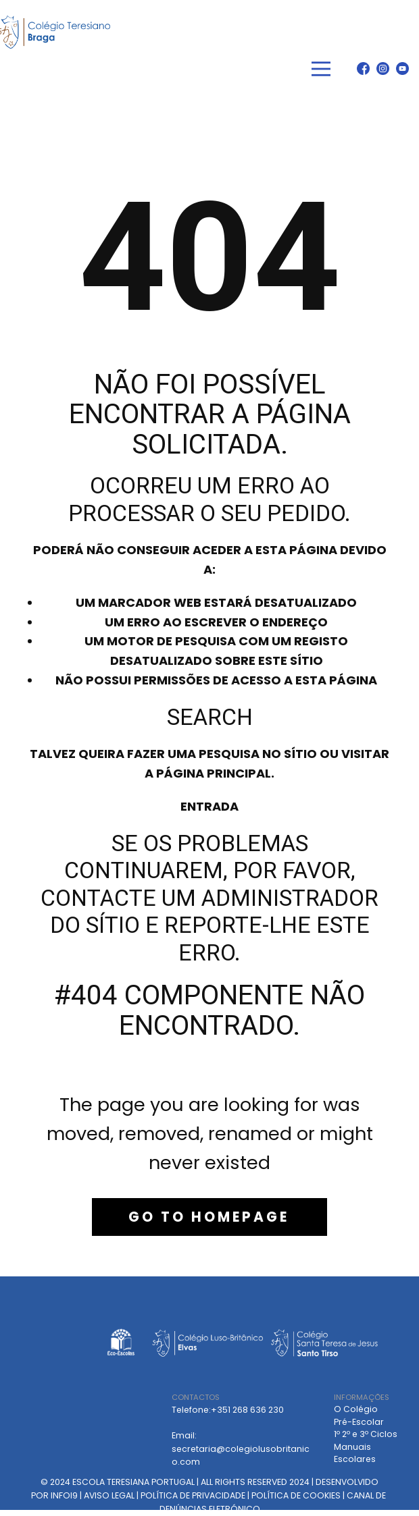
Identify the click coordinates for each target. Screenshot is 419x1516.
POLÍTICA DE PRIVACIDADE (193, 1495)
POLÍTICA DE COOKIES (296, 1495)
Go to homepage (208, 1217)
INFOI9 (64, 1495)
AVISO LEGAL (109, 1495)
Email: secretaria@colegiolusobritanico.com (241, 1449)
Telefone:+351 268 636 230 (228, 1409)
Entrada (209, 806)
